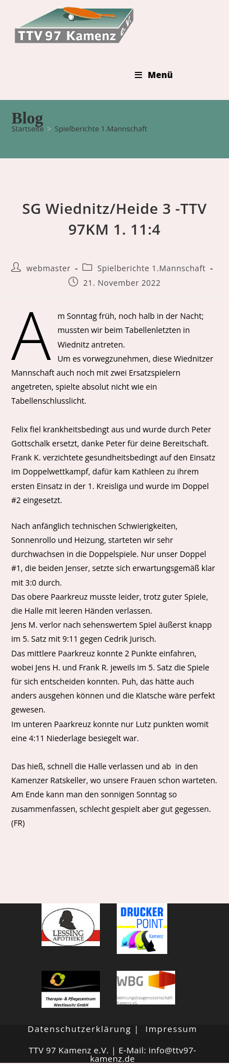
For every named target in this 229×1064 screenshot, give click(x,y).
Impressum (171, 1028)
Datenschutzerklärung (79, 1028)
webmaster (48, 268)
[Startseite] (27, 129)
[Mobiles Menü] (154, 74)
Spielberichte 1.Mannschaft (101, 129)
